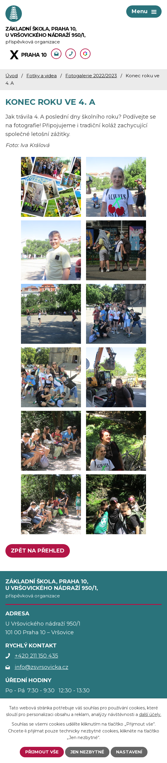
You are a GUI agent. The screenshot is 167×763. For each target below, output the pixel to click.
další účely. (150, 714)
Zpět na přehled (37, 550)
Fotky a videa (41, 75)
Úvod (11, 75)
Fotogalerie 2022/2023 (91, 75)
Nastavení (129, 752)
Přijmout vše (41, 752)
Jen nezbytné (87, 752)
